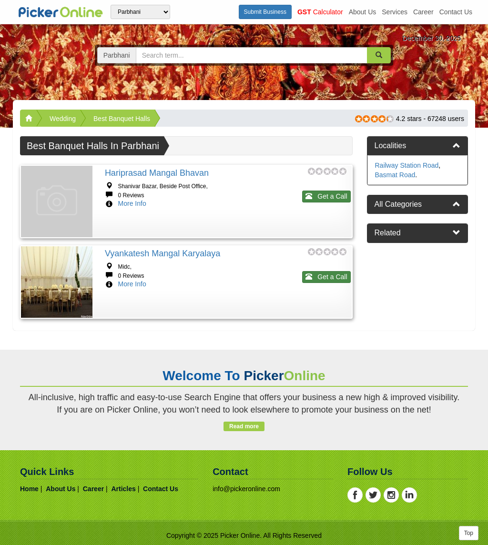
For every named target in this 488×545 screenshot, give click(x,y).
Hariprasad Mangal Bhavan (157, 173)
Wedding (63, 118)
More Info (132, 203)
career (423, 12)
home (29, 489)
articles (123, 489)
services (394, 12)
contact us (455, 12)
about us (362, 12)
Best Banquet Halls (121, 118)
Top (468, 533)
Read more (244, 426)
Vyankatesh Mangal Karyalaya (162, 253)
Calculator (320, 12)
